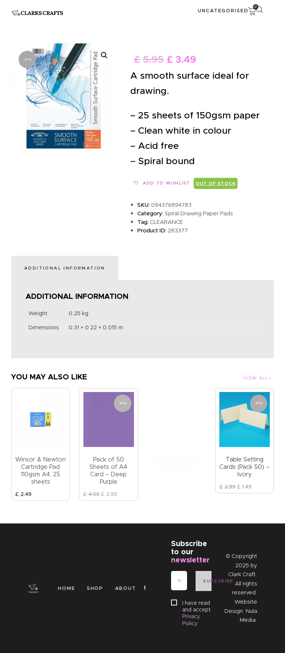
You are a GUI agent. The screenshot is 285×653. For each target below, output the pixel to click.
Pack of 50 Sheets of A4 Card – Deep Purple (108, 470)
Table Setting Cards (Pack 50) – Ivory (244, 467)
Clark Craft (242, 574)
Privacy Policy (191, 619)
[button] (104, 55)
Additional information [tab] (64, 268)
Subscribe (207, 581)
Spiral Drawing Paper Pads (199, 213)
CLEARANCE (166, 222)
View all (255, 378)
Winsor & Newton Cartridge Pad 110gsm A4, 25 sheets (40, 470)
